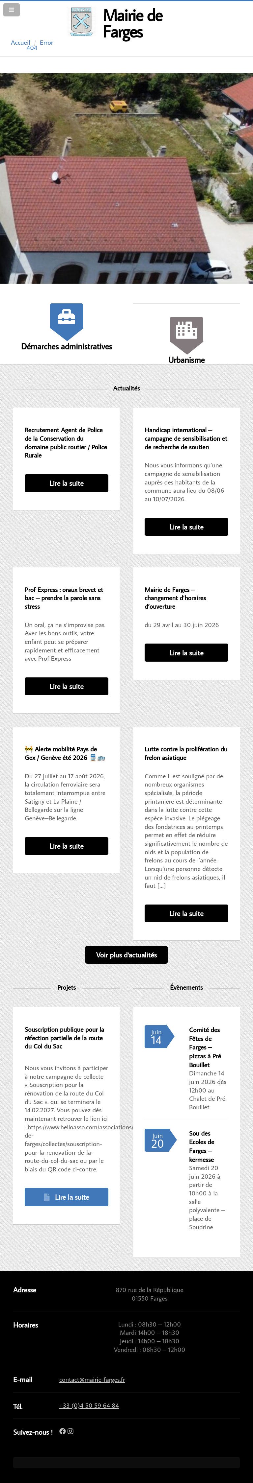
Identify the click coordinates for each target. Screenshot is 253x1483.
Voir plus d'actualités (126, 954)
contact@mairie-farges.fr (92, 1379)
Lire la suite (66, 483)
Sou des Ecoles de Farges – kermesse (201, 1146)
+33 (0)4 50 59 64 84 (89, 1405)
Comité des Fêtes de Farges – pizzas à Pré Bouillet (205, 1047)
